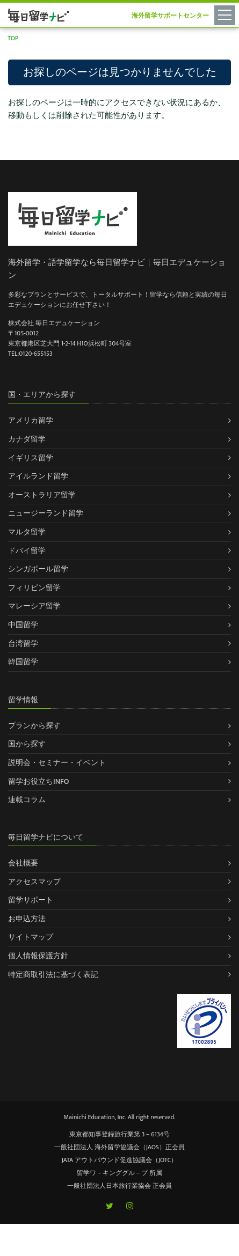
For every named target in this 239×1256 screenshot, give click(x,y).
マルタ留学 (27, 532)
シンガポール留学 (38, 569)
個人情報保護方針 (38, 956)
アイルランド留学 (38, 476)
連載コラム (27, 800)
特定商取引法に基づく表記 (53, 974)
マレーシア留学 (34, 606)
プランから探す (34, 725)
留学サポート (30, 900)
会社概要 (23, 863)
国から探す (27, 744)
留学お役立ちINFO (38, 781)
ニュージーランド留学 (45, 513)
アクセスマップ (34, 882)
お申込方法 (27, 919)
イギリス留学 (30, 458)
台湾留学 (23, 643)
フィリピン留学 (34, 588)
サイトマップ (30, 937)
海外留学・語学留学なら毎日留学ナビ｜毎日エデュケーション (117, 269)
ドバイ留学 (27, 551)
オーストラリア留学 (42, 495)
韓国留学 (23, 662)
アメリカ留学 (30, 420)
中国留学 (23, 625)
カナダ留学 (27, 439)
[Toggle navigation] (226, 14)
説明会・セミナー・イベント (57, 762)
